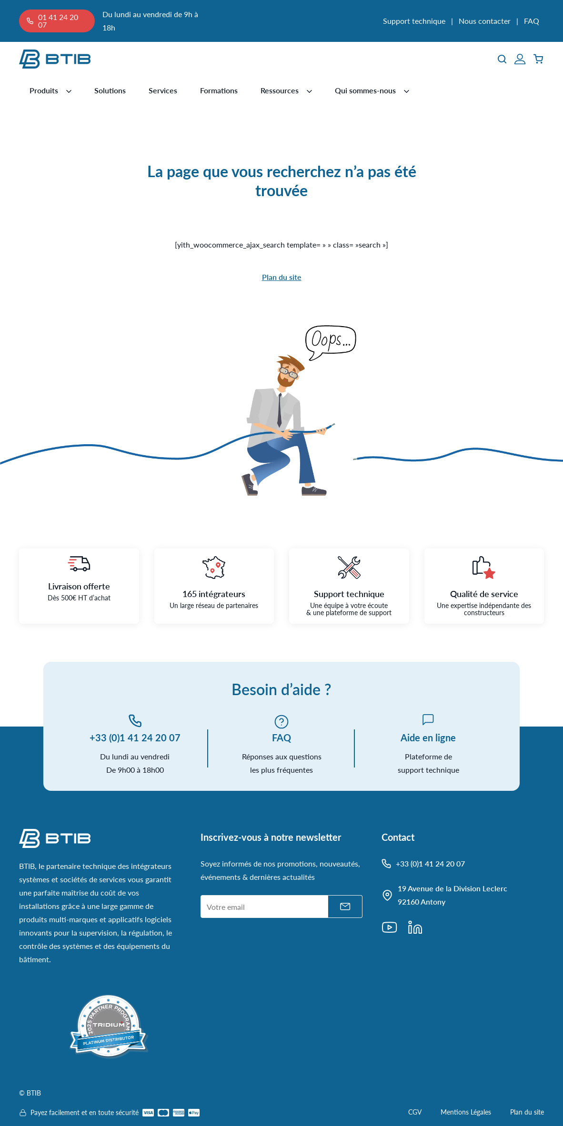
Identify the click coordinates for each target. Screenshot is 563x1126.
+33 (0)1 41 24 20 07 (135, 737)
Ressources (280, 90)
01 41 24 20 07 (58, 20)
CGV (415, 1112)
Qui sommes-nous (365, 90)
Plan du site (282, 276)
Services (163, 90)
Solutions (110, 90)
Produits (44, 90)
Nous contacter (485, 20)
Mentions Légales (466, 1112)
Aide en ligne (428, 737)
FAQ (531, 20)
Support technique (414, 20)
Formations (219, 90)
